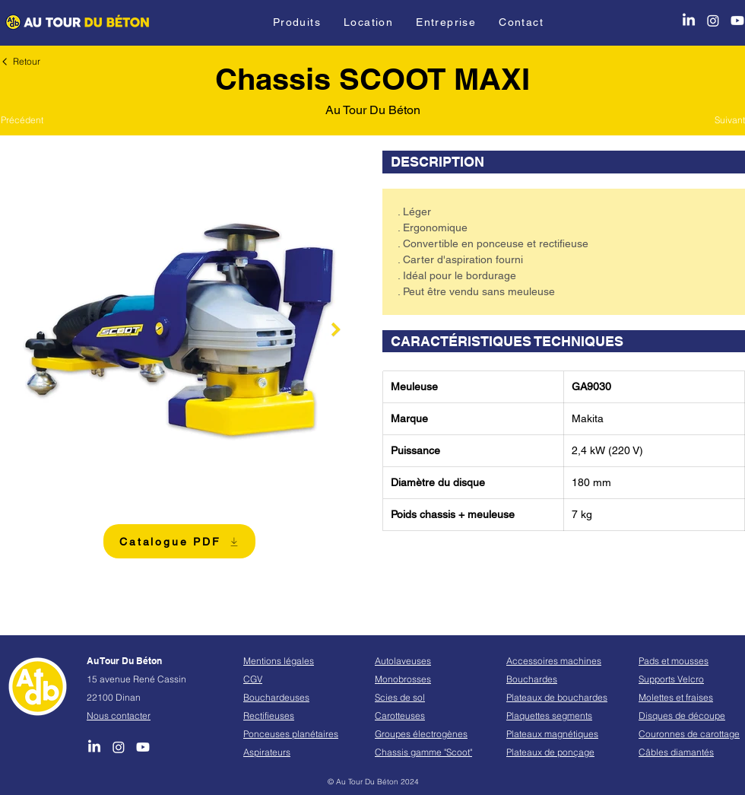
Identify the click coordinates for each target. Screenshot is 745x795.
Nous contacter (119, 715)
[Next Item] (336, 329)
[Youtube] (737, 20)
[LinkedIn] (688, 20)
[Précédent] (30, 119)
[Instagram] (713, 20)
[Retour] (23, 61)
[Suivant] (715, 119)
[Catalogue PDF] (179, 541)
